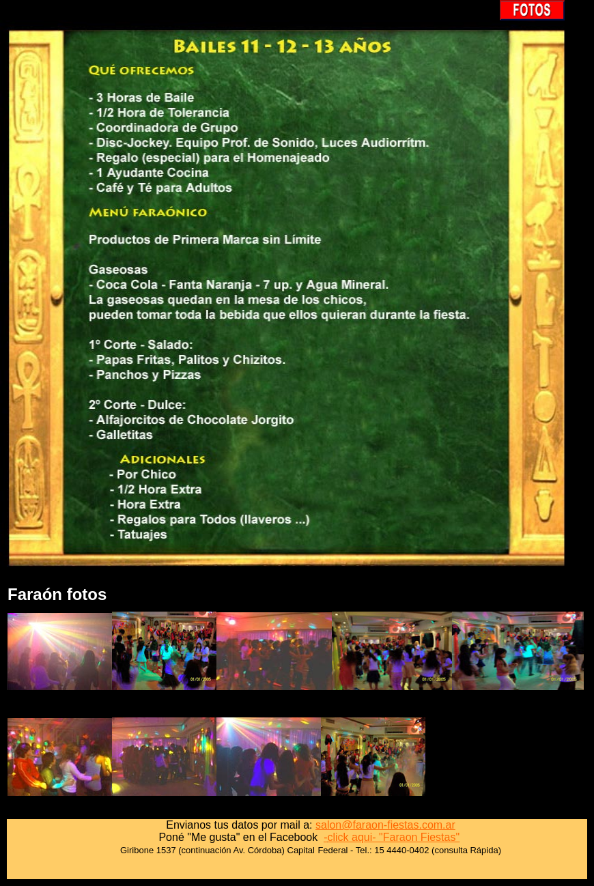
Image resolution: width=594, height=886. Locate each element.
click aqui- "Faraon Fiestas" (393, 837)
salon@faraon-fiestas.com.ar (385, 825)
